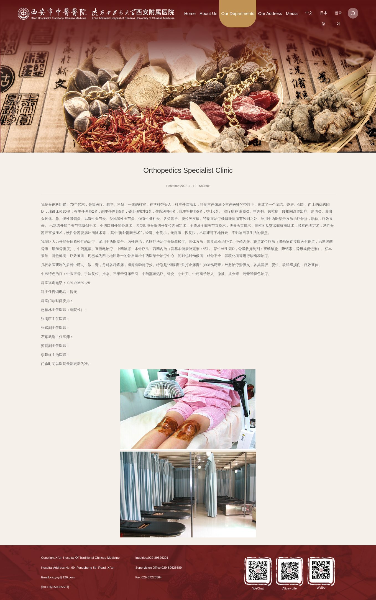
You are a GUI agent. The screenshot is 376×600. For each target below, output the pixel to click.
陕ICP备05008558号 (55, 587)
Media (292, 13)
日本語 (323, 15)
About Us (208, 13)
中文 (309, 13)
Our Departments (237, 13)
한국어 (338, 15)
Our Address (270, 13)
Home (190, 13)
